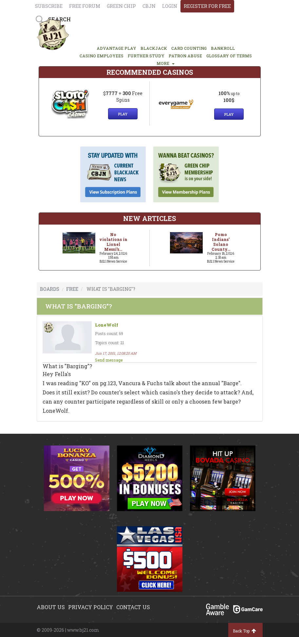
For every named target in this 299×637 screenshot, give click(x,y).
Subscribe (49, 6)
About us (51, 607)
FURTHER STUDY (146, 56)
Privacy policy (90, 607)
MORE (166, 63)
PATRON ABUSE (185, 56)
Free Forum (84, 6)
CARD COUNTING (189, 48)
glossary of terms (229, 56)
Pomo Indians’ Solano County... (221, 242)
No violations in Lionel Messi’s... (113, 242)
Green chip (121, 6)
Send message (108, 360)
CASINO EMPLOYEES (101, 56)
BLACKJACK (153, 48)
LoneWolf (106, 325)
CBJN (149, 6)
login (169, 6)
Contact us (133, 607)
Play (122, 113)
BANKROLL (223, 48)
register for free (207, 6)
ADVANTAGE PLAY (116, 48)
